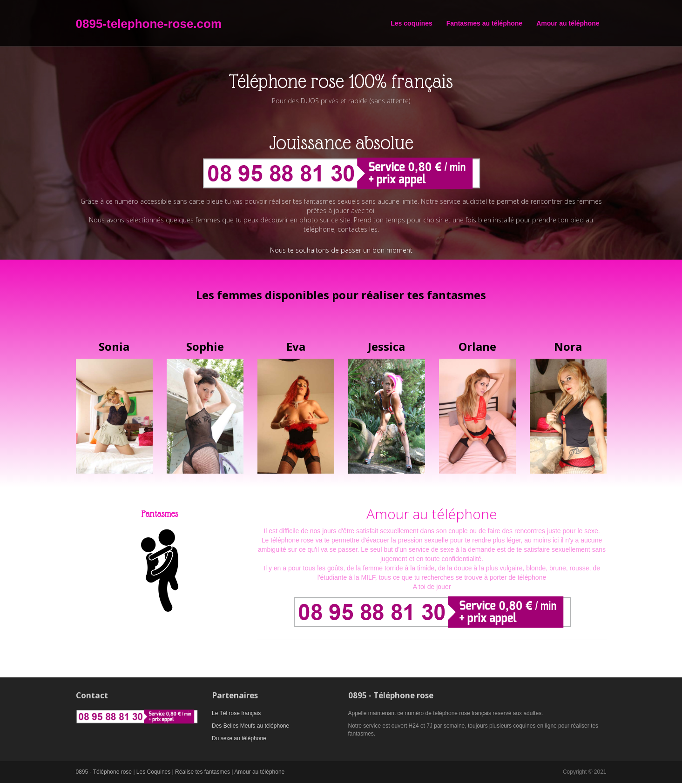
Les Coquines (153, 772)
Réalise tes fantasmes (202, 772)
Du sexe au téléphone (239, 738)
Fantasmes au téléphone (484, 23)
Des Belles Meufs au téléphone (250, 726)
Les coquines (411, 23)
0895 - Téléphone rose (104, 772)
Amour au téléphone (567, 23)
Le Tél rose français (236, 713)
